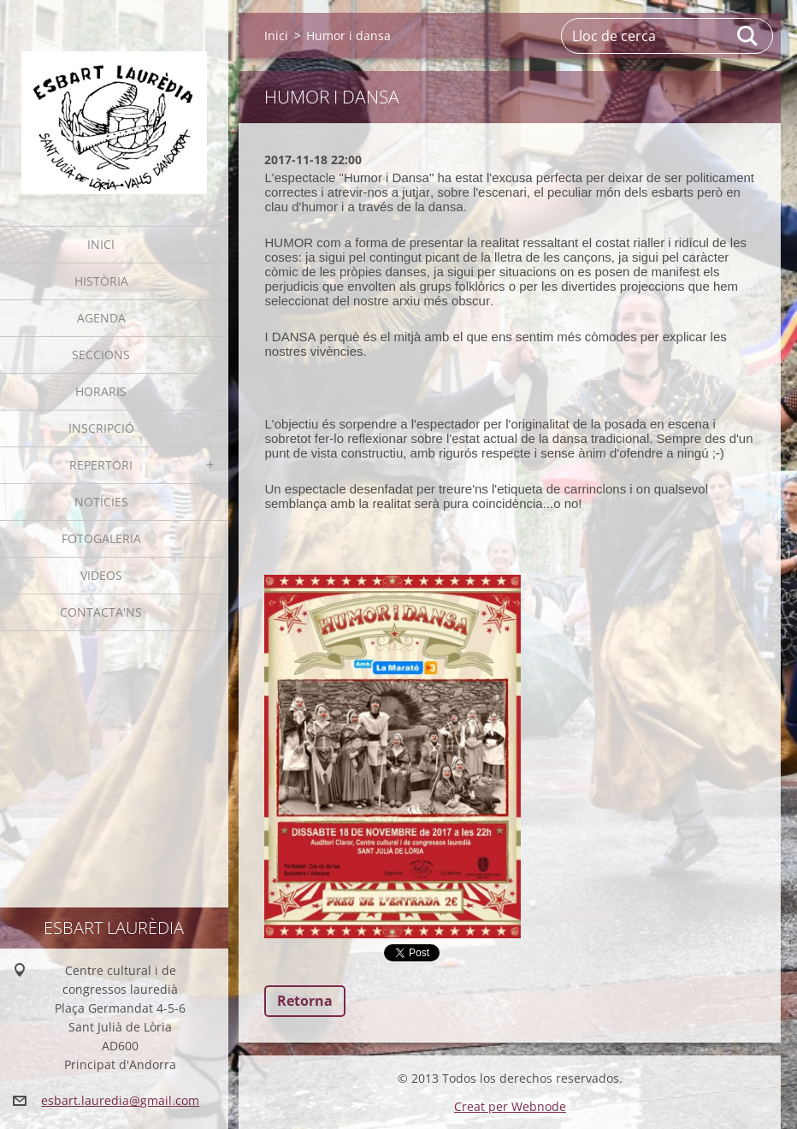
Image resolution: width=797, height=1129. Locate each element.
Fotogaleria (101, 538)
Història (101, 281)
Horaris (101, 391)
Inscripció (101, 428)
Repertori (101, 465)
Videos (101, 575)
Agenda (101, 318)
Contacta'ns (101, 612)
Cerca (748, 36)
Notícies (101, 502)
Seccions (101, 354)
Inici (101, 244)
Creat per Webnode (510, 1106)
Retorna (305, 1000)
